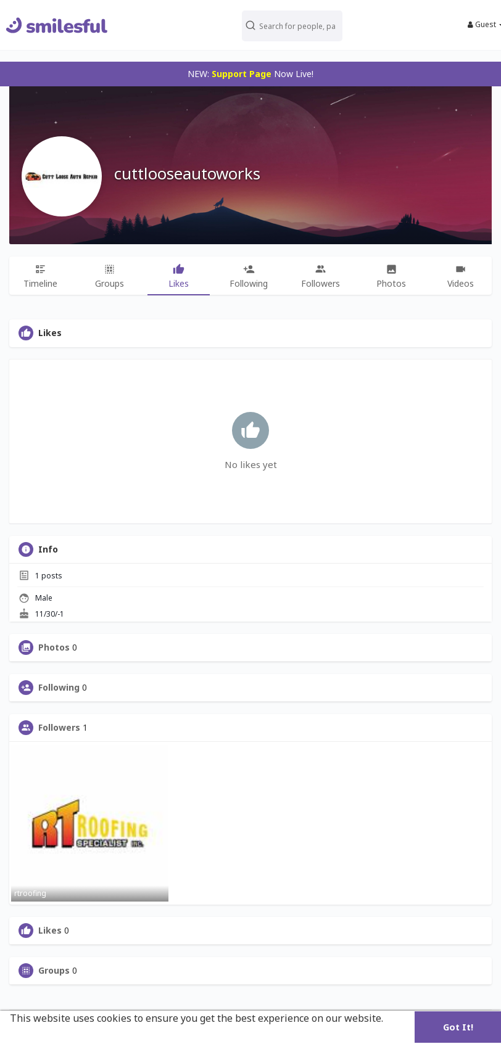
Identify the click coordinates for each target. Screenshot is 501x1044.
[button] (292, 25)
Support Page (241, 74)
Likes (50, 930)
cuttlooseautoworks (187, 173)
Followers (59, 728)
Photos (54, 647)
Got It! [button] (458, 1027)
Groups (54, 971)
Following (59, 688)
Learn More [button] (39, 1035)
